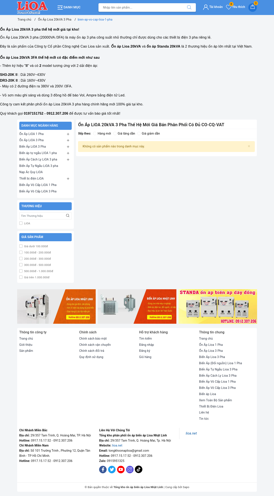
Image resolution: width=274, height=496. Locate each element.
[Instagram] (130, 469)
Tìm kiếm (145, 338)
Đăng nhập (146, 344)
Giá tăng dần (124, 133)
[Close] (249, 146)
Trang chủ (26, 338)
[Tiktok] (138, 472)
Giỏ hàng (145, 357)
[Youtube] (121, 469)
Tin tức (204, 418)
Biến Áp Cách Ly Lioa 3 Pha (218, 375)
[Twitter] (112, 469)
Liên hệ (204, 412)
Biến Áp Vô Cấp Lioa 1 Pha (217, 381)
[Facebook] (103, 469)
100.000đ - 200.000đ (37, 252)
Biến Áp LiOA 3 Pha (32, 146)
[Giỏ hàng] (252, 7)
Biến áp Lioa (207, 394)
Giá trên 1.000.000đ (36, 277)
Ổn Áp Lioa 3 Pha (211, 350)
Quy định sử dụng (91, 357)
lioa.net (117, 445)
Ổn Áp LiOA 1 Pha (31, 134)
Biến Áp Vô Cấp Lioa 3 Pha (217, 388)
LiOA (26, 223)
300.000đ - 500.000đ (37, 265)
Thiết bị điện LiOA (31, 178)
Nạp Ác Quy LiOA (31, 172)
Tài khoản (213, 7)
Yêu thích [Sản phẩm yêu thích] (235, 7)
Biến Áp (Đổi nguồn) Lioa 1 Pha (220, 363)
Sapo (186, 487)
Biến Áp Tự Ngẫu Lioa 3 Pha (218, 369)
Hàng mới (102, 133)
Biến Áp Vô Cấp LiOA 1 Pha (38, 185)
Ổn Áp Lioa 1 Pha (211, 344)
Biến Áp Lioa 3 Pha (212, 357)
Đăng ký (144, 350)
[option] (56, 306)
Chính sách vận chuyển (95, 344)
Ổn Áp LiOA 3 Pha (31, 140)
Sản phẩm (26, 350)
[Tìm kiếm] (189, 7)
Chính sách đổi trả (91, 350)
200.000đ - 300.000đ (37, 258)
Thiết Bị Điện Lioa (211, 406)
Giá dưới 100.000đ (35, 246)
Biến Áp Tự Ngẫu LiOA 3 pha (38, 166)
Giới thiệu (25, 344)
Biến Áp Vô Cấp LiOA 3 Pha (38, 191)
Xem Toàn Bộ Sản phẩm (215, 400)
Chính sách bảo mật (93, 338)
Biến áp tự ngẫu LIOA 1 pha (38, 153)
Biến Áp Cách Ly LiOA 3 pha (38, 159)
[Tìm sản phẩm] (140, 7)
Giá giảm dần (148, 133)
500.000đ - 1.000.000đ (38, 271)
